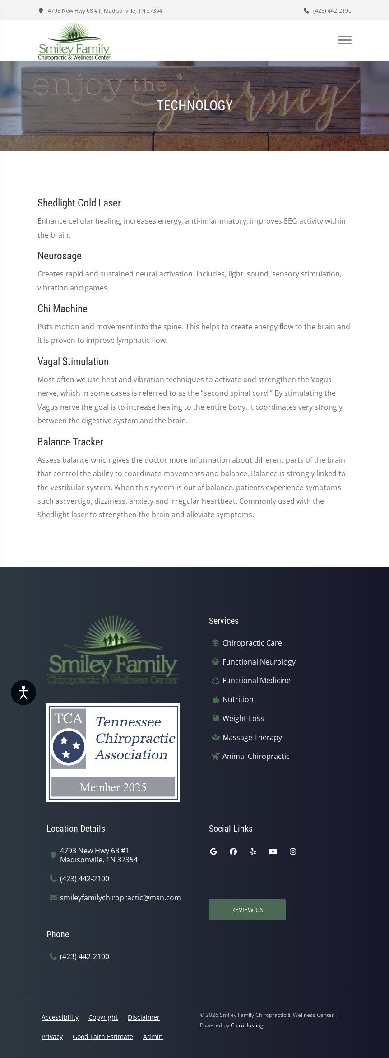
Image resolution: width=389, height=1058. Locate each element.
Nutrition (238, 699)
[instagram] (292, 851)
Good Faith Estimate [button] (103, 1036)
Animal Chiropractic (256, 756)
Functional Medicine (256, 680)
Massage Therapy (252, 737)
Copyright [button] (103, 1017)
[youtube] (273, 851)
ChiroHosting (247, 1025)
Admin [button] (153, 1036)
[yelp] (253, 851)
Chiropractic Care (252, 643)
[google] (213, 851)
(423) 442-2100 (327, 10)
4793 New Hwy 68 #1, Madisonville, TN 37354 (99, 10)
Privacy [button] (52, 1036)
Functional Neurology (259, 662)
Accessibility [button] (60, 1017)
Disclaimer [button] (144, 1017)
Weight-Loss (243, 718)
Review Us (247, 909)
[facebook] (233, 851)
